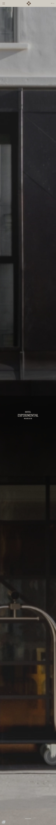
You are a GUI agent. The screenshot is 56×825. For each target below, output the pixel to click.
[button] (52, 3)
